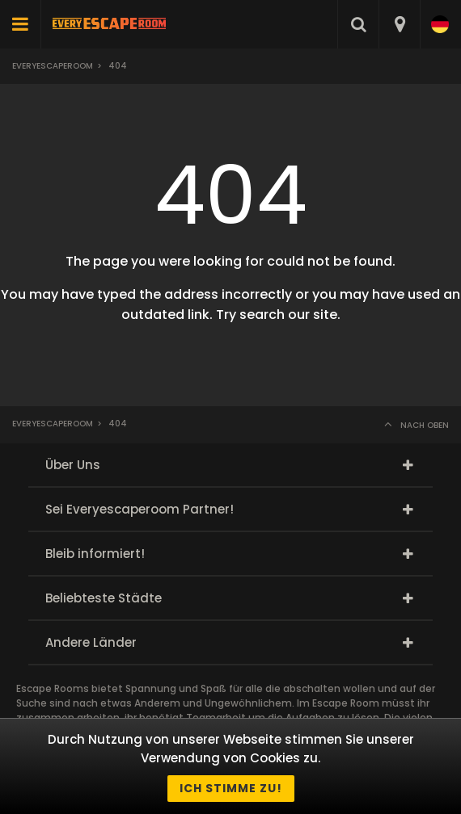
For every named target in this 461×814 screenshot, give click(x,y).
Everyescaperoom (52, 66)
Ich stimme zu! (231, 788)
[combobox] (399, 24)
